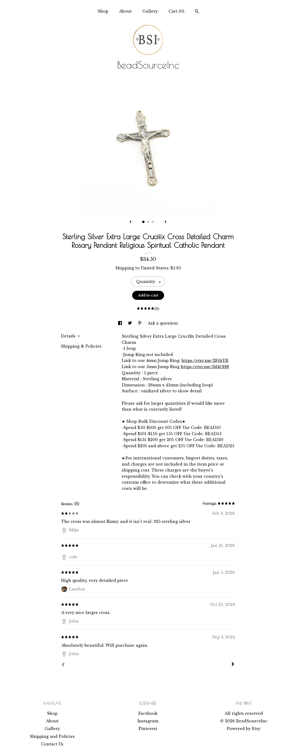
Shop (103, 11)
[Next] (233, 664)
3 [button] (153, 222)
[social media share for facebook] (120, 323)
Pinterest (148, 728)
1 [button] (143, 222)
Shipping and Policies (52, 736)
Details (70, 336)
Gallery (150, 11)
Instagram (147, 721)
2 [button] (148, 222)
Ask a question (163, 323)
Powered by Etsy (244, 728)
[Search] (197, 12)
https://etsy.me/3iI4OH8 (205, 366)
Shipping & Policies (81, 346)
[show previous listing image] (130, 222)
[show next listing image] (165, 222)
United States (154, 268)
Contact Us (52, 744)
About (125, 11)
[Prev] (63, 665)
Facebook (147, 713)
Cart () (176, 11)
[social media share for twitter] (130, 323)
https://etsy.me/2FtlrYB (204, 360)
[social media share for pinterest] (140, 323)
